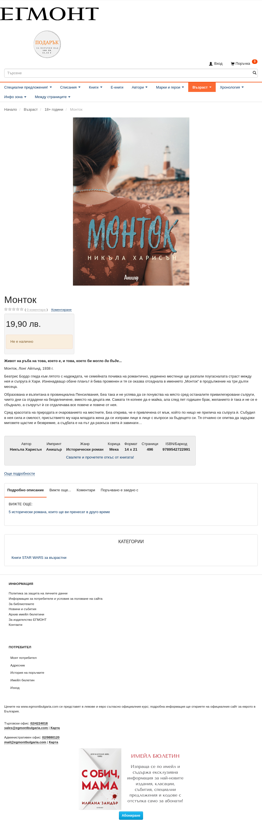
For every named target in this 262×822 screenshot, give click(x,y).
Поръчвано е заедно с (119, 490)
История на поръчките (27, 672)
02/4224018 (39, 723)
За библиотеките (21, 604)
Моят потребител (23, 657)
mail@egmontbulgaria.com (25, 742)
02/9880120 (50, 737)
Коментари (86, 490)
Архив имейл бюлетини (26, 614)
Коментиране (61, 309)
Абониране (131, 816)
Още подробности (19, 473)
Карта (55, 728)
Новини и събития (22, 609)
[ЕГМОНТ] (49, 12)
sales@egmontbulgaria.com (26, 728)
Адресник (17, 665)
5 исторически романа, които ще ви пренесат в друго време (59, 512)
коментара (36, 310)
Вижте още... (60, 490)
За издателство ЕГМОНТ (28, 619)
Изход (15, 687)
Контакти (15, 624)
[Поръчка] (244, 63)
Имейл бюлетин (22, 680)
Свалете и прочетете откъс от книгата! (100, 457)
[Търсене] (254, 73)
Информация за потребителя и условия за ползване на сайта (55, 598)
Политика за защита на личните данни (38, 593)
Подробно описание (25, 490)
